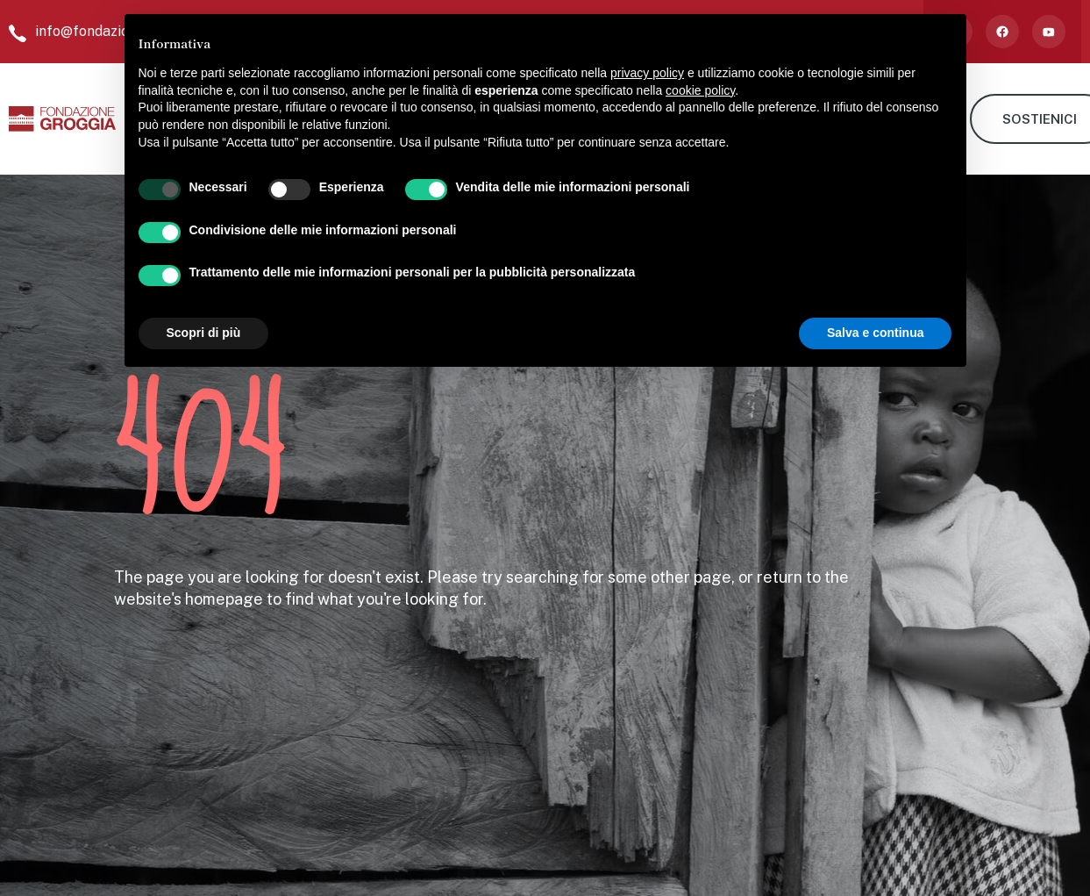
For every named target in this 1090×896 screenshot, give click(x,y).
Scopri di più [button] (204, 333)
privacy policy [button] (647, 73)
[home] (62, 119)
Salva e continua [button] (875, 333)
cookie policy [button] (700, 90)
